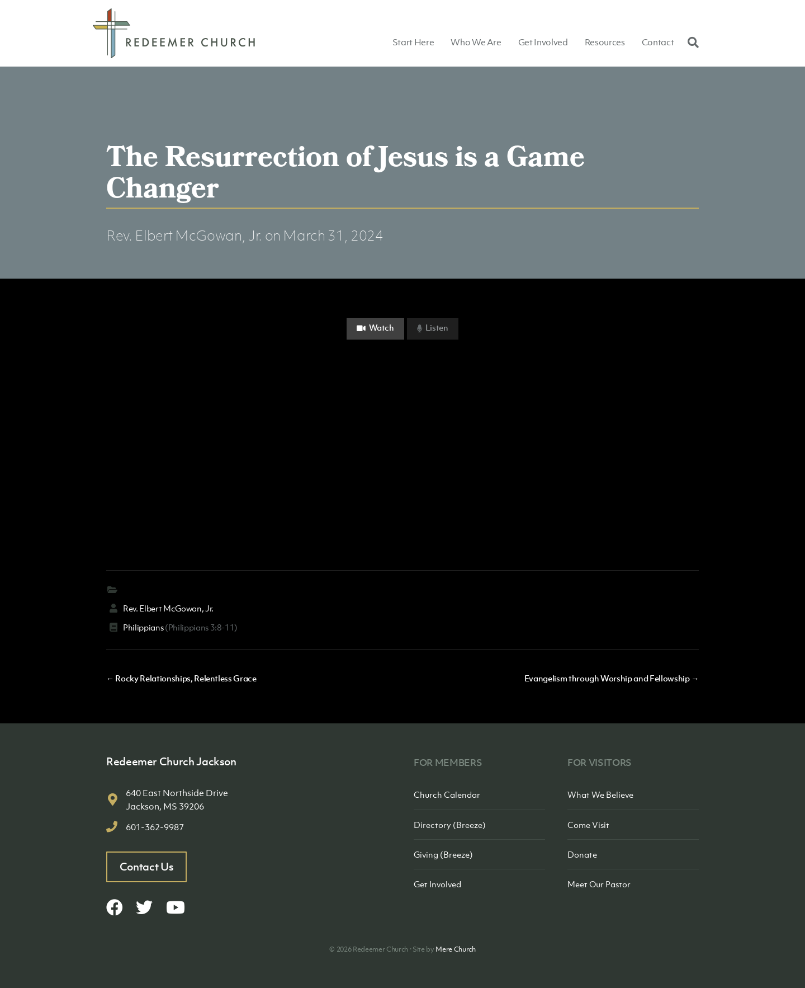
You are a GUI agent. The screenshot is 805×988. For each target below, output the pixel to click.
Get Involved (543, 42)
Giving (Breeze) (443, 854)
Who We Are (476, 42)
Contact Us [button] (147, 866)
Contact (658, 42)
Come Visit (588, 824)
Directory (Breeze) (450, 824)
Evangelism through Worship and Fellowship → (611, 678)
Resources (605, 42)
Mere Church (455, 949)
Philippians (143, 627)
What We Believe (600, 794)
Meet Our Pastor (599, 884)
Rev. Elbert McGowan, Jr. (184, 235)
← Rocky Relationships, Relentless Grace (181, 678)
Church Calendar (447, 794)
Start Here (413, 42)
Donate (582, 854)
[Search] (690, 42)
